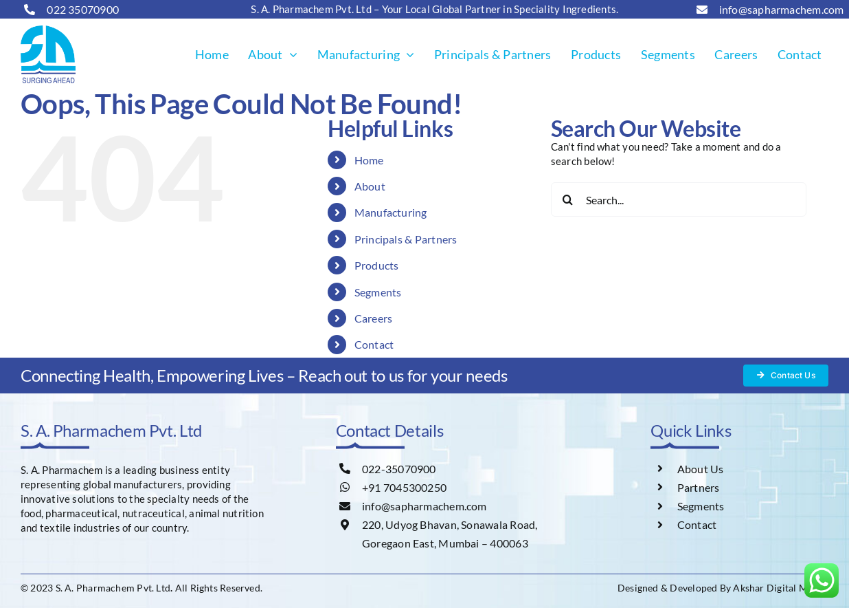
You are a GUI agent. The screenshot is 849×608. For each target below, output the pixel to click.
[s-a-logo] (48, 30)
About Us (700, 468)
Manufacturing (390, 212)
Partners (698, 487)
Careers (373, 318)
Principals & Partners (405, 239)
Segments (378, 291)
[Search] (568, 199)
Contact (374, 344)
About (369, 186)
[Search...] (678, 199)
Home (369, 159)
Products (376, 265)
